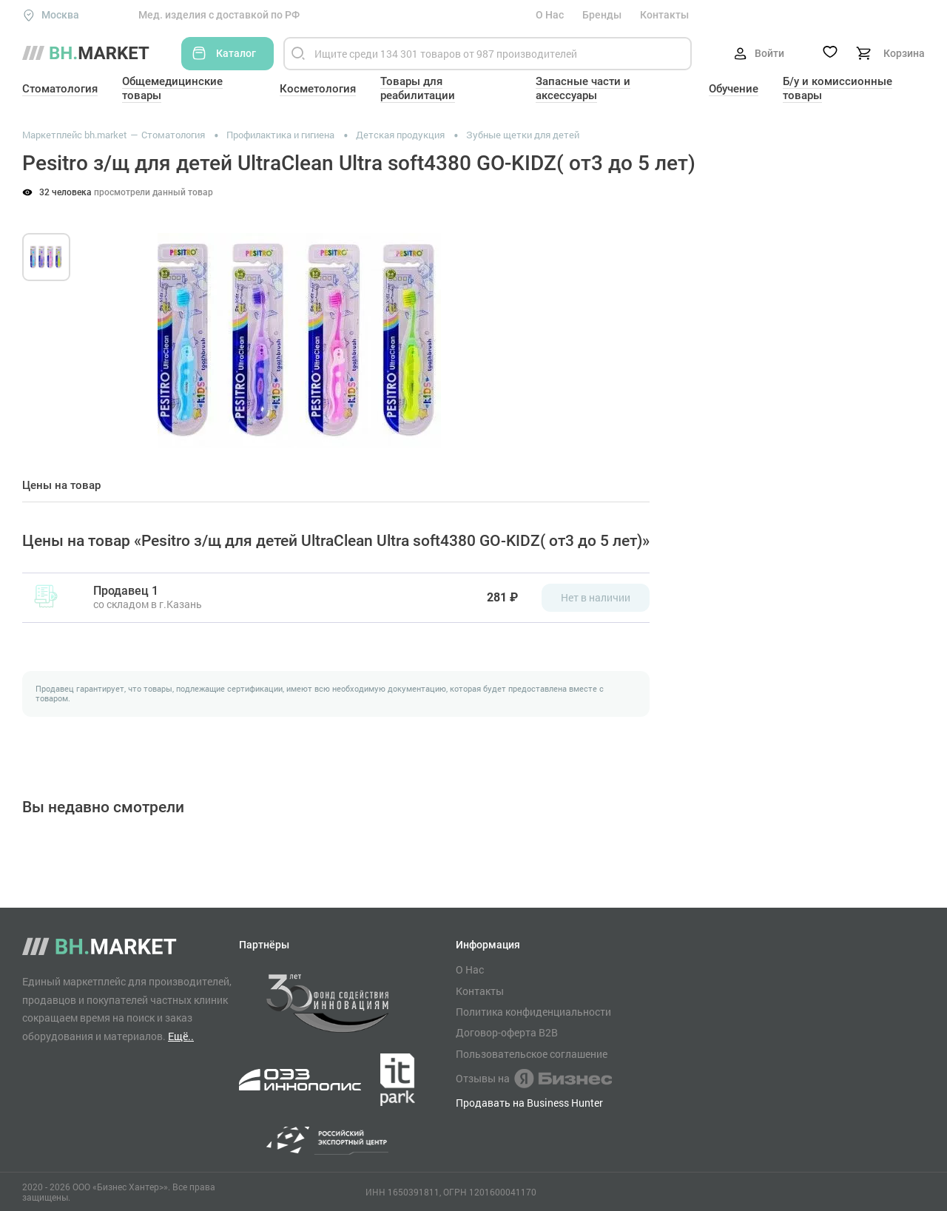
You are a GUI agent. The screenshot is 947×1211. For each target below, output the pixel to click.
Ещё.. (181, 1036)
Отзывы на (534, 1078)
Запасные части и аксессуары (583, 88)
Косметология (318, 88)
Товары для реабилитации (417, 88)
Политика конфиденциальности (533, 1012)
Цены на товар (61, 485)
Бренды (601, 15)
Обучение (733, 88)
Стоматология (60, 88)
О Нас (550, 15)
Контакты (664, 15)
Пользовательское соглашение (531, 1054)
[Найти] (298, 53)
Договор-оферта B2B (507, 1033)
